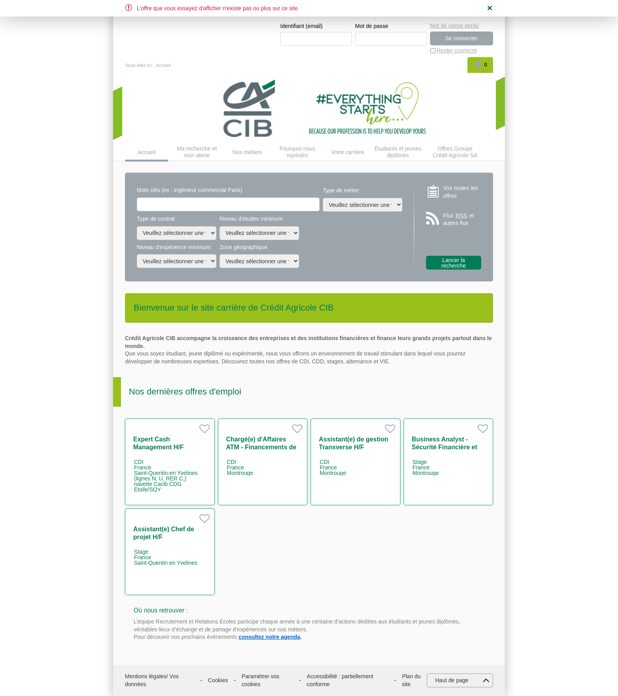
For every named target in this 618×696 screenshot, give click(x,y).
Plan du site (411, 680)
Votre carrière (347, 152)
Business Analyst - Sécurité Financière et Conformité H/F (444, 447)
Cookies (218, 680)
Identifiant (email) (301, 26)
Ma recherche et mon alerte (197, 151)
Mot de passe (371, 26)
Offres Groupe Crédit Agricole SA (455, 151)
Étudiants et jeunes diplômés (397, 151)
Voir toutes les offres (460, 192)
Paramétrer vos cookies (260, 680)
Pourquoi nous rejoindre (297, 151)
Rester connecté (457, 50)
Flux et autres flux (458, 219)
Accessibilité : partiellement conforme (340, 680)
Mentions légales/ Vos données (152, 680)
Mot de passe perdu (454, 25)
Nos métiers (247, 152)
